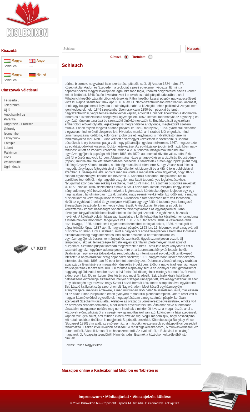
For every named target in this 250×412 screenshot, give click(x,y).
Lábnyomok (12, 138)
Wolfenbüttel (13, 162)
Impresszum (90, 396)
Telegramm (11, 105)
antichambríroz (14, 114)
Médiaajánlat (117, 396)
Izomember (12, 133)
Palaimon (10, 152)
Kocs (7, 157)
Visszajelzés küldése (152, 396)
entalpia (9, 143)
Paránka (10, 119)
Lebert (8, 148)
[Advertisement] (141, 16)
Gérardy (9, 129)
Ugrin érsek (12, 167)
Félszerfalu (11, 100)
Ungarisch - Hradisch (18, 124)
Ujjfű (7, 110)
